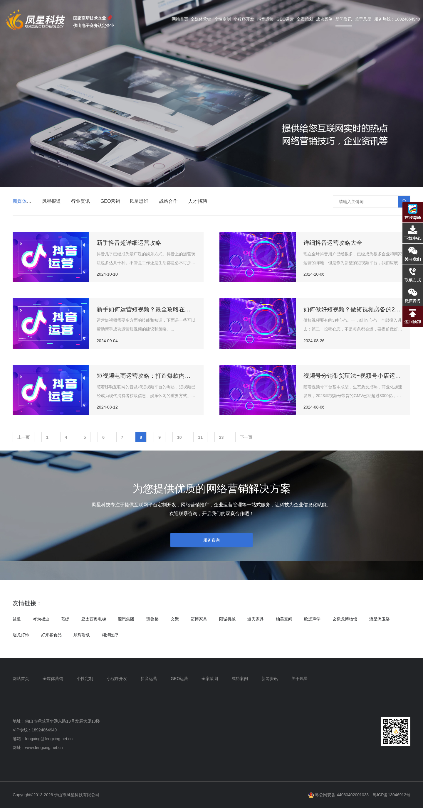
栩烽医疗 (110, 634)
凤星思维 (139, 201)
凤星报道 (51, 201)
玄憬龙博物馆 (345, 619)
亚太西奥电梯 (93, 619)
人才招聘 (197, 201)
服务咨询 (211, 540)
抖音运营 (265, 19)
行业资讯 (80, 201)
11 (200, 437)
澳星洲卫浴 (379, 619)
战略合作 (168, 201)
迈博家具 (199, 619)
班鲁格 (152, 619)
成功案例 (324, 19)
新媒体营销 (24, 201)
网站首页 (183, 19)
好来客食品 (51, 634)
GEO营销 (110, 201)
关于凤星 (363, 19)
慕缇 (65, 619)
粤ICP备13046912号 (391, 794)
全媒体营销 (203, 19)
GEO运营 (285, 19)
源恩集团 (126, 619)
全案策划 (305, 19)
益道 (17, 619)
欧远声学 (312, 619)
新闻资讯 (343, 19)
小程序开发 (244, 19)
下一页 (246, 437)
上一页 (23, 437)
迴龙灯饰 (21, 634)
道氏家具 (255, 619)
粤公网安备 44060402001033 (338, 794)
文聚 (175, 619)
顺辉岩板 (81, 634)
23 (221, 437)
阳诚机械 (227, 619)
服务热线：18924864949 (397, 19)
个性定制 (223, 19)
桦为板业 (41, 619)
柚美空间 (284, 619)
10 (179, 437)
